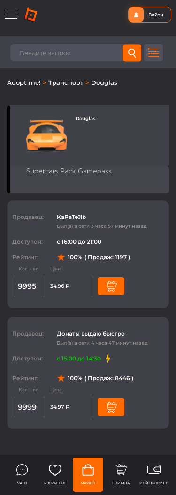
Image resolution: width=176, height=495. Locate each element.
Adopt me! (25, 82)
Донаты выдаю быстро (91, 333)
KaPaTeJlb (71, 216)
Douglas (104, 82)
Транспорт (66, 82)
